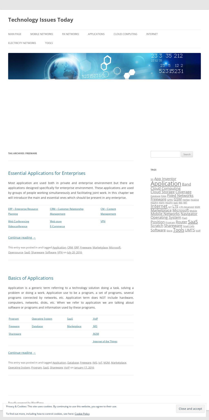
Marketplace (100, 247)
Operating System (42, 318)
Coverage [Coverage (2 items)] (183, 191)
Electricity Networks (22, 43)
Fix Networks (70, 34)
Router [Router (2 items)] (181, 221)
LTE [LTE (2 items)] (175, 206)
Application (59, 247)
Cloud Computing (125, 34)
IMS (94, 326)
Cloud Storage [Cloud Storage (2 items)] (163, 191)
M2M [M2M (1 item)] (197, 207)
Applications (96, 34)
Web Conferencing (18, 221)
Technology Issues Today (40, 19)
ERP (76, 247)
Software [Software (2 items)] (158, 230)
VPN (103, 221)
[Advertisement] (104, 115)
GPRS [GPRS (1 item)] (170, 199)
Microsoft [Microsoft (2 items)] (180, 210)
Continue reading (22, 237)
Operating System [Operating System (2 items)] (166, 217)
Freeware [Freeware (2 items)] (158, 199)
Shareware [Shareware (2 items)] (173, 225)
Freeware (85, 247)
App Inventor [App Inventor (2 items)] (165, 178)
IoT (100, 362)
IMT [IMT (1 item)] (185, 202)
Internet (152, 34)
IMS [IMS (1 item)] (180, 202)
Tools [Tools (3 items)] (178, 230)
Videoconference (17, 226)
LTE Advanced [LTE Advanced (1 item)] (186, 207)
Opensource (15, 252)
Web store (56, 221)
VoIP (95, 318)
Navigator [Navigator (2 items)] (189, 213)
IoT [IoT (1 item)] (170, 207)
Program (14, 318)
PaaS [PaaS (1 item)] (184, 218)
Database (37, 326)
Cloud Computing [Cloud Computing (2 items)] (166, 188)
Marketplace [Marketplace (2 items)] (161, 210)
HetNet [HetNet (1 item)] (186, 199)
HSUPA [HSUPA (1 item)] (169, 202)
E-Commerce (57, 226)
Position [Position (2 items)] (158, 221)
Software (50, 252)
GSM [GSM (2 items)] (178, 199)
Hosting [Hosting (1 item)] (195, 199)
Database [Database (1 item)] (155, 196)
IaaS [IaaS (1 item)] (175, 202)
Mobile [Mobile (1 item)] (193, 210)
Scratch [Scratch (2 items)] (157, 225)
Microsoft (115, 247)
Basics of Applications (30, 278)
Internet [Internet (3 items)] (159, 206)
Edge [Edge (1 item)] (163, 196)
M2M (95, 334)
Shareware (37, 252)
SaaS (27, 252)
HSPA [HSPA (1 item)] (162, 202)
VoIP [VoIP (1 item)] (198, 230)
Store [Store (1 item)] (169, 230)
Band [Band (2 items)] (186, 184)
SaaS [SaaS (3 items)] (193, 221)
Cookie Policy (82, 414)
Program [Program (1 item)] (170, 222)
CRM (70, 247)
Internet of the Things (104, 341)
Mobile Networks (41, 34)
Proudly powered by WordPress (26, 402)
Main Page (14, 34)
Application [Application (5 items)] (166, 183)
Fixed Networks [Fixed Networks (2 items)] (180, 195)
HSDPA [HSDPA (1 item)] (154, 202)
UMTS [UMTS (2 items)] (190, 230)
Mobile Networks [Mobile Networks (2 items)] (165, 213)
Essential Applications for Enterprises (46, 173)
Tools (49, 43)
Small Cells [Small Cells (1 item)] (188, 226)
